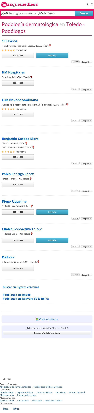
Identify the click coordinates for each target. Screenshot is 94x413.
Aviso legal (37, 400)
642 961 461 (18, 55)
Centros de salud (77, 392)
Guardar (75, 62)
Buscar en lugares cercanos (21, 287)
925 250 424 (18, 184)
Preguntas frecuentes (27, 395)
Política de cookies (53, 400)
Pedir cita (52, 55)
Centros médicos (44, 392)
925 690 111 (18, 212)
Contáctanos (23, 400)
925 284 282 (18, 157)
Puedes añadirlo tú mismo (47, 333)
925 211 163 (18, 114)
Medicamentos (7, 395)
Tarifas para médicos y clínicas (48, 387)
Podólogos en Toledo (17, 295)
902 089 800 (18, 83)
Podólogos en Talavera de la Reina (26, 298)
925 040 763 (18, 268)
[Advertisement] (47, 357)
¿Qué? (4, 13)
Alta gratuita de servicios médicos (15, 387)
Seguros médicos (25, 392)
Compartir (86, 62)
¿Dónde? (42, 13)
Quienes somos (7, 400)
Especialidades (7, 392)
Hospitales (61, 392)
